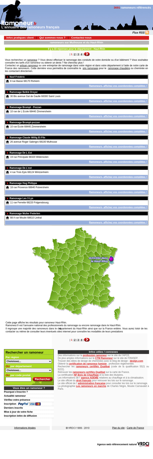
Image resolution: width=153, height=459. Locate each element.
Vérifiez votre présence (17, 399)
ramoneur (32, 60)
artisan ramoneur (29, 65)
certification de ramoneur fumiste (88, 363)
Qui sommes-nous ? (52, 37)
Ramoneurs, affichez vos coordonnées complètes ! (118, 85)
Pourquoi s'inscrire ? (16, 391)
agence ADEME (89, 377)
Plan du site (118, 427)
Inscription (10, 403)
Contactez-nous (81, 37)
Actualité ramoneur (15, 395)
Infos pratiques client (20, 37)
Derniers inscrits (13, 407)
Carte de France (135, 427)
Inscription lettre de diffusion (20, 415)
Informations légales (24, 427)
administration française (92, 383)
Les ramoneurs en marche (91, 386)
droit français (83, 380)
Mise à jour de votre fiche (18, 411)
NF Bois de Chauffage (86, 375)
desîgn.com (136, 361)
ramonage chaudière (119, 68)
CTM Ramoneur (104, 358)
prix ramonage (90, 68)
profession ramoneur (95, 355)
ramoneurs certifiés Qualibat (93, 366)
